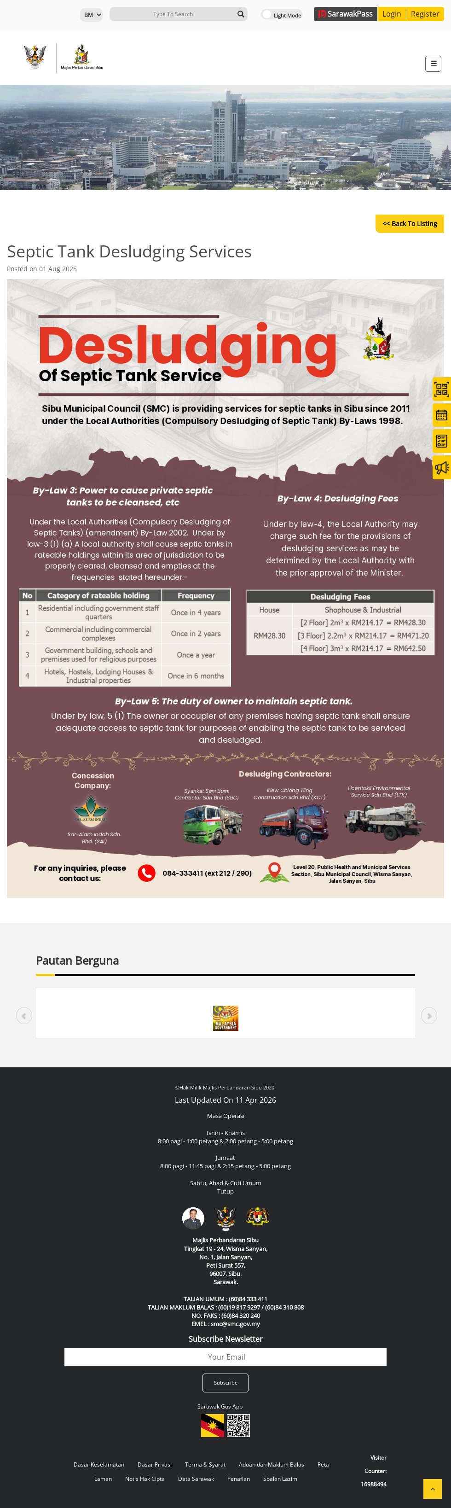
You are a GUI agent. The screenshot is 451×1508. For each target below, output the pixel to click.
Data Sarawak (196, 1479)
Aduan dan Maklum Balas (271, 1464)
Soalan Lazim (280, 1479)
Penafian (238, 1479)
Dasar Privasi (155, 1464)
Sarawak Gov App (220, 1406)
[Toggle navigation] (433, 64)
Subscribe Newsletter (226, 1339)
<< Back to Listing (409, 223)
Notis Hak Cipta (145, 1479)
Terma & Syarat (205, 1464)
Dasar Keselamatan (99, 1464)
